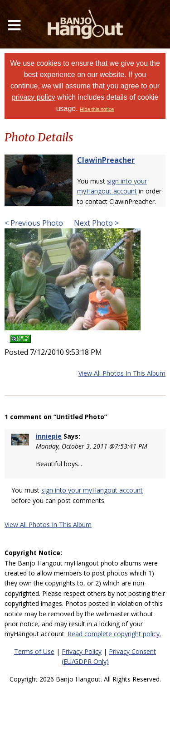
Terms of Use (34, 651)
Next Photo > (95, 223)
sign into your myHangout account (92, 490)
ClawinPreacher (106, 160)
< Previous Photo (34, 223)
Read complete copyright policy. (114, 633)
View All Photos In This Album (121, 373)
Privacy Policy (82, 651)
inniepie (49, 436)
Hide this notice (97, 109)
